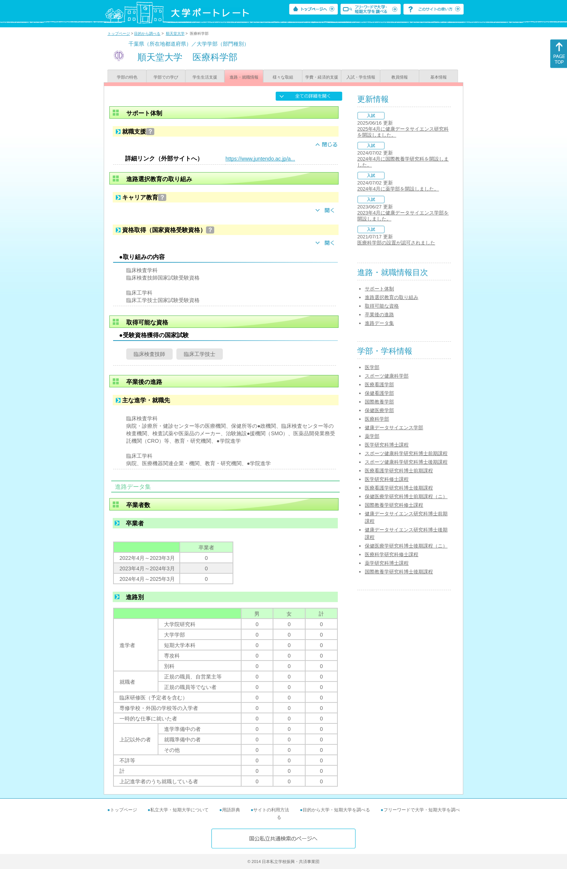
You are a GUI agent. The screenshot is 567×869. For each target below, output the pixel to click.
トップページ (118, 33)
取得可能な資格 (382, 306)
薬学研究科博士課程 (387, 563)
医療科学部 (377, 419)
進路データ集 (379, 323)
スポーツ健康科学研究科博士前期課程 (406, 453)
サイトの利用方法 (271, 809)
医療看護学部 (379, 384)
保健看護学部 (379, 393)
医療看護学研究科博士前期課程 (399, 470)
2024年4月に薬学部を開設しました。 (398, 189)
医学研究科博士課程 (387, 445)
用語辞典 (231, 809)
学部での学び (166, 77)
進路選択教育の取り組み (391, 297)
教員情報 (399, 77)
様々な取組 (283, 77)
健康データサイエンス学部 (394, 427)
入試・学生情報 (360, 77)
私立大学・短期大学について (179, 809)
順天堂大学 (175, 33)
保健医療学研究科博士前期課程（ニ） (406, 496)
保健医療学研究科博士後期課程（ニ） (406, 546)
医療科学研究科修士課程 (391, 554)
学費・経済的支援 (321, 77)
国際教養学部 (379, 402)
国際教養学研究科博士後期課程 (399, 571)
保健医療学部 (379, 410)
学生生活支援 (204, 77)
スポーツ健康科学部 (387, 376)
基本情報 (438, 77)
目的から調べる (147, 33)
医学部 (372, 367)
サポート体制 (379, 289)
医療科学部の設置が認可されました (396, 243)
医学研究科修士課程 (387, 479)
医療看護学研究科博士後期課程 (399, 488)
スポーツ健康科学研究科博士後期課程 (406, 462)
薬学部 (372, 436)
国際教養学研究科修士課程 (394, 505)
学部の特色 (127, 77)
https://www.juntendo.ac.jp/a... (260, 159)
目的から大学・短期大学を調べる (336, 809)
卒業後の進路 (379, 314)
